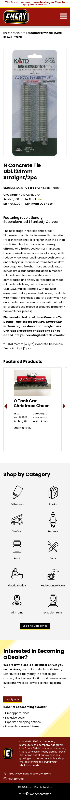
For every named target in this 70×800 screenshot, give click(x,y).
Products (19, 33)
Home (6, 33)
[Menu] (63, 17)
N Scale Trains (50, 188)
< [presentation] (6, 406)
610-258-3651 (16, 778)
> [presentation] (64, 406)
